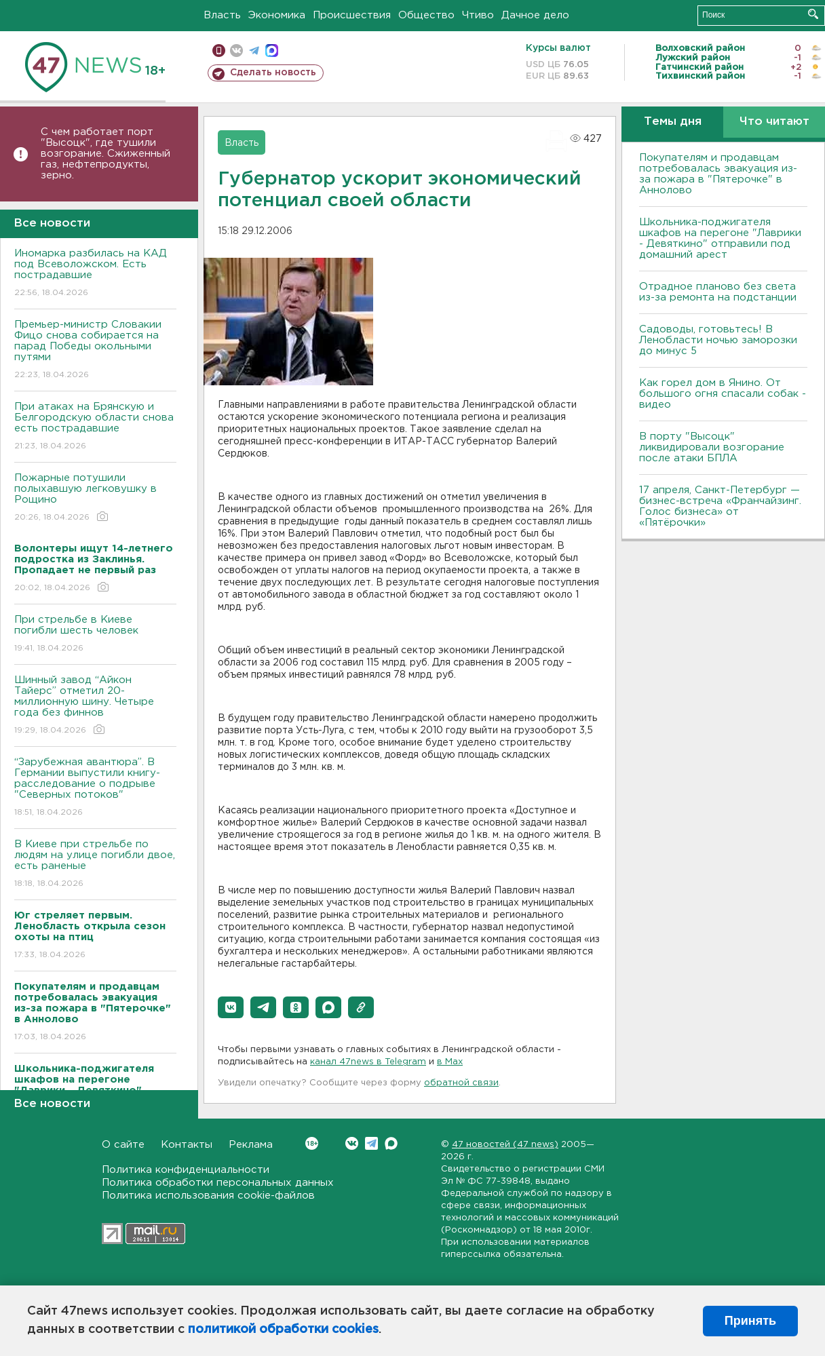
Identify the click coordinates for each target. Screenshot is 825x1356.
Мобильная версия (218, 50)
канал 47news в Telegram (368, 1062)
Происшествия (352, 15)
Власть (222, 15)
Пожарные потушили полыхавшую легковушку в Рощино (95, 498)
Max (391, 1143)
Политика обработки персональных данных (218, 1182)
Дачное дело (535, 15)
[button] (231, 1007)
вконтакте (236, 50)
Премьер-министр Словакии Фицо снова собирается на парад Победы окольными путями (95, 350)
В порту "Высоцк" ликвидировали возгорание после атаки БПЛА (711, 447)
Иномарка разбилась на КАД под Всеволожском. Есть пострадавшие (95, 273)
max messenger (271, 50)
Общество (426, 15)
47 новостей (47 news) (505, 1144)
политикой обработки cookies (283, 1329)
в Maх (450, 1062)
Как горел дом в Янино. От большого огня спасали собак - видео (722, 394)
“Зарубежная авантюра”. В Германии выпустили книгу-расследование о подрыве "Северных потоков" (95, 788)
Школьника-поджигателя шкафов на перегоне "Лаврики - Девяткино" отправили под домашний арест (720, 238)
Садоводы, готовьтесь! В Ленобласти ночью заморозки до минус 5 (718, 340)
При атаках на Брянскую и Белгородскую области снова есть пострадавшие (95, 427)
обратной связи (461, 1083)
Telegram (371, 1143)
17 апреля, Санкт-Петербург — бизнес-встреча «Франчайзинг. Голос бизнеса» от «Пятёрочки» (720, 506)
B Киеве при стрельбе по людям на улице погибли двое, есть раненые (95, 864)
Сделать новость (273, 73)
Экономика (276, 15)
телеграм (254, 50)
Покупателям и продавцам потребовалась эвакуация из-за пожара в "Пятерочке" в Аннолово (718, 174)
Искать (813, 14)
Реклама (251, 1144)
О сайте (123, 1144)
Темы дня (673, 122)
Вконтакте (311, 1143)
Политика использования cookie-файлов (208, 1195)
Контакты (186, 1144)
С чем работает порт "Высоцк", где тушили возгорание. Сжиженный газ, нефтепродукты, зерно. (105, 154)
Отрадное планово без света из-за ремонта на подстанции (718, 292)
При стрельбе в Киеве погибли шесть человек (95, 634)
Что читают (774, 122)
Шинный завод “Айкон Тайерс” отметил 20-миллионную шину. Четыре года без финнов (95, 706)
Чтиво (478, 15)
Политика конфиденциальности (185, 1169)
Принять (750, 1321)
